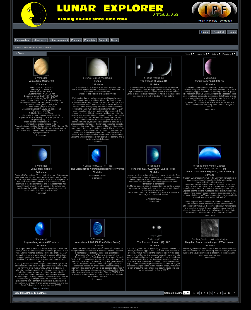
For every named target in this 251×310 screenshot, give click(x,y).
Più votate (89, 40)
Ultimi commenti (59, 40)
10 (224, 293)
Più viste (76, 40)
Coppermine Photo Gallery (129, 307)
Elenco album (22, 40)
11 (229, 293)
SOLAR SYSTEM (33, 47)
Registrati (219, 32)
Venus (48, 47)
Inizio (205, 32)
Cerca (114, 40)
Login (233, 32)
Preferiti (103, 40)
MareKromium (41, 288)
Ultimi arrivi (40, 40)
